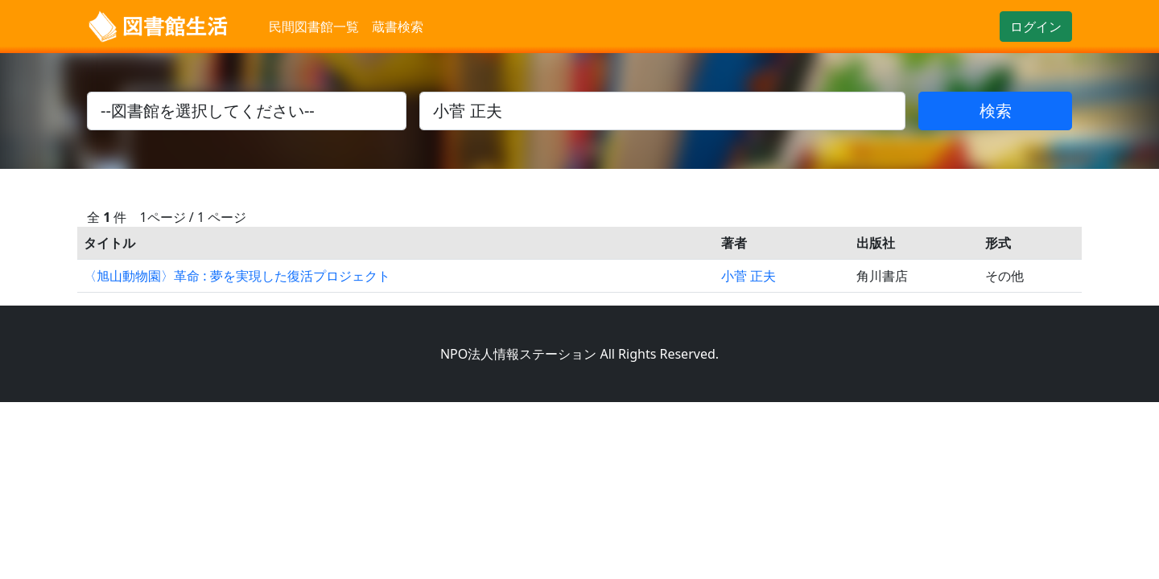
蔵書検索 (397, 26)
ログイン (1036, 26)
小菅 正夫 (748, 276)
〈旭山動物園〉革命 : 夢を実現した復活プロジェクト (237, 276)
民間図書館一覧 (314, 26)
